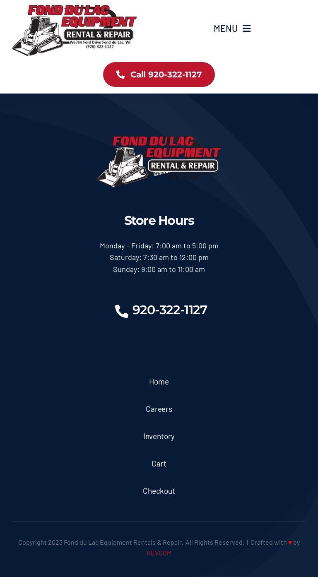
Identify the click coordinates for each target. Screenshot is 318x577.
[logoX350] (74, 8)
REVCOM (159, 553)
